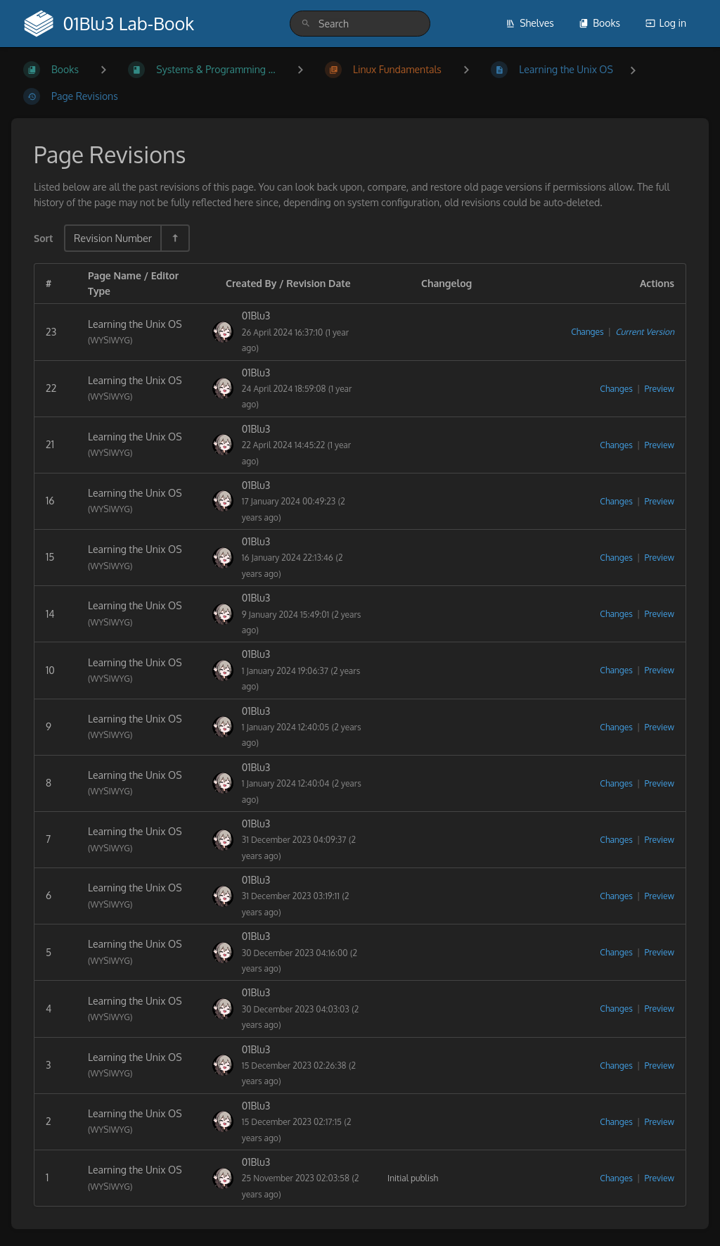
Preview (659, 388)
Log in (665, 23)
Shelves (530, 23)
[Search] (306, 24)
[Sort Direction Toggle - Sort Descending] (174, 238)
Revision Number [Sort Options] (113, 237)
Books (599, 23)
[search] (360, 24)
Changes (587, 331)
